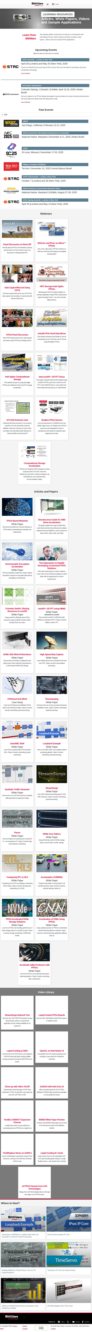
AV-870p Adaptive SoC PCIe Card (59, 1306)
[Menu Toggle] (48, 4)
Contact (54, 1329)
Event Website (26, 73)
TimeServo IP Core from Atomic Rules (61, 1270)
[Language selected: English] (56, 4)
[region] (11, 123)
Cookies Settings (41, 1327)
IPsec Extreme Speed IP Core (58, 1234)
